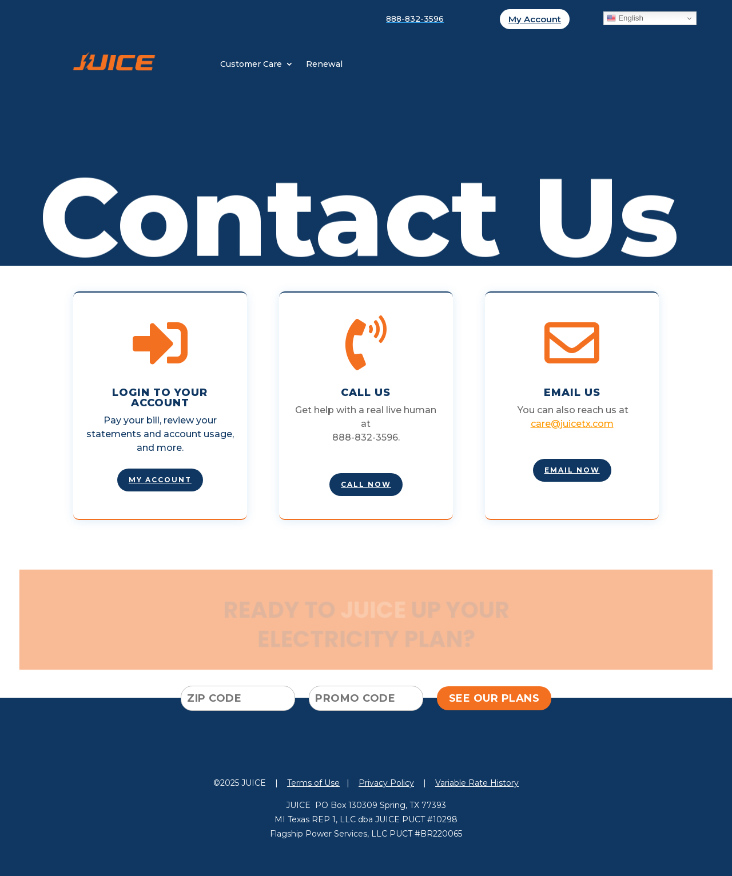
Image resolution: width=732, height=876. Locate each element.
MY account (160, 479)
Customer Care (251, 64)
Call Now (366, 484)
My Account (534, 19)
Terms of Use (313, 783)
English (625, 18)
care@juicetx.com (572, 423)
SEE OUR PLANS (494, 698)
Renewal (324, 64)
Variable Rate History (477, 783)
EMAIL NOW (572, 470)
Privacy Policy (386, 783)
